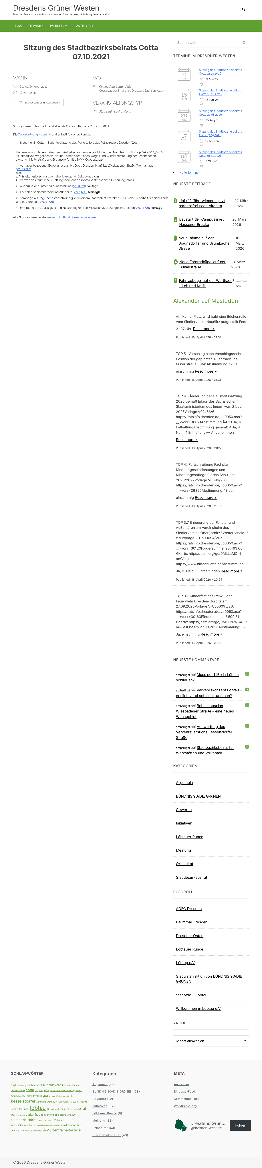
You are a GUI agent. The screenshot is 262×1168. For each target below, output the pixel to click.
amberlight (183, 674)
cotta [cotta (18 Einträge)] (30, 1090)
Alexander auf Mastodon (207, 300)
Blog (18, 25)
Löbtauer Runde (189, 836)
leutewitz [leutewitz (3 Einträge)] (83, 1102)
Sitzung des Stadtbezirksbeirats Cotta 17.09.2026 (220, 133)
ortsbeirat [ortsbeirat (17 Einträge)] (78, 1108)
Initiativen (184, 823)
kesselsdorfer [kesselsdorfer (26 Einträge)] (23, 1101)
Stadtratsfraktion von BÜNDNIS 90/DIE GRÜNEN (209, 978)
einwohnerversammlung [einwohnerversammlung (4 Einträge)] (62, 1090)
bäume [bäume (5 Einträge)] (76, 1084)
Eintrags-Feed (184, 1091)
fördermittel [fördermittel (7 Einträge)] (34, 1095)
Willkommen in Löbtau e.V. (198, 1008)
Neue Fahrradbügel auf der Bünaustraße (202, 264)
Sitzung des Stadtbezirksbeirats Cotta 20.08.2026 (220, 112)
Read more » (204, 328)
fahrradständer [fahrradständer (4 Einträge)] (18, 1095)
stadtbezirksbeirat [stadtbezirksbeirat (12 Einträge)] (24, 1119)
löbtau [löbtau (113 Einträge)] (38, 1108)
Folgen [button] (240, 1125)
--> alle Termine (188, 172)
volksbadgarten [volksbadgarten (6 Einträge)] (72, 1125)
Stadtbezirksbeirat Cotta (115, 111)
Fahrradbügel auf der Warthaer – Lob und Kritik (205, 283)
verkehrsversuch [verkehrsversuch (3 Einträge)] (44, 1125)
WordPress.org (185, 1106)
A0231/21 (142, 207)
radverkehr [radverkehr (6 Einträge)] (47, 1114)
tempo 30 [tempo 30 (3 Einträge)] (51, 1120)
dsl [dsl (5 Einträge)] (36, 1090)
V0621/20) (24, 169)
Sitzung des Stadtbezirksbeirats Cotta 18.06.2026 (220, 92)
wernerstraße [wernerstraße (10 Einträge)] (42, 1130)
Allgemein (184, 782)
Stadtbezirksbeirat (191, 877)
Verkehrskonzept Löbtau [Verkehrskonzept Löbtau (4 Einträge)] (23, 1125)
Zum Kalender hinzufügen (38, 102)
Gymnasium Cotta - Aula (115, 86)
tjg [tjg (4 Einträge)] (58, 1120)
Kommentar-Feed (187, 1098)
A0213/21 (46, 201)
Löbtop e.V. (185, 962)
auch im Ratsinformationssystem (74, 217)
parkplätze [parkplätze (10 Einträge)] (33, 1114)
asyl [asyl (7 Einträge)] (13, 1084)
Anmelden (181, 1084)
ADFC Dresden (189, 908)
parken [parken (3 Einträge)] (21, 1115)
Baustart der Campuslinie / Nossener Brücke (202, 222)
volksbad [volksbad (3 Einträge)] (57, 1125)
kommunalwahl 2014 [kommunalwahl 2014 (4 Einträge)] (46, 1101)
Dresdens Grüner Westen (56, 7)
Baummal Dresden (191, 922)
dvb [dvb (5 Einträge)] (41, 1090)
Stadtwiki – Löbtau (191, 995)
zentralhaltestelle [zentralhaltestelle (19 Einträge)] (66, 1130)
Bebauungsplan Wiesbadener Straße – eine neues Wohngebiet (205, 711)
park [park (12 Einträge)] (14, 1114)
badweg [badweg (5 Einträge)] (21, 1084)
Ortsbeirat (184, 863)
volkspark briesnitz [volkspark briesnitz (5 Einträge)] (21, 1130)
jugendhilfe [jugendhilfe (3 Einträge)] (68, 1096)
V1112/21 (79, 186)
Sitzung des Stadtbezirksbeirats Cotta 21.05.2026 (220, 71)
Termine (34, 25)
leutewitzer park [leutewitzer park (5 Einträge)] (20, 1108)
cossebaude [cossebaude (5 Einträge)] (18, 1090)
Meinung (183, 850)
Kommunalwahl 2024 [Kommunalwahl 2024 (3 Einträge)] (68, 1102)
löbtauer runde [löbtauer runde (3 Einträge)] (53, 1109)
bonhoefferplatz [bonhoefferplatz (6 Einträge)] (36, 1084)
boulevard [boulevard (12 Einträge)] (53, 1085)
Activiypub (84, 25)
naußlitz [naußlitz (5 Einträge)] (65, 1108)
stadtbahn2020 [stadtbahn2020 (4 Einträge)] (68, 1114)
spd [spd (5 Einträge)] (57, 1114)
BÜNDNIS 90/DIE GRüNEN (198, 796)
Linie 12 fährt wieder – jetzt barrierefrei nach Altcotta (202, 203)
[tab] (92, 156)
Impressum (58, 25)
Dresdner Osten (189, 935)
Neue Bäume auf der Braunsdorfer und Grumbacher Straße (204, 243)
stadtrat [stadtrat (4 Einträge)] (43, 1120)
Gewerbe (184, 809)
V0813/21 (80, 192)
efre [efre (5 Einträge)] (46, 1090)
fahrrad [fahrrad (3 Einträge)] (79, 1090)
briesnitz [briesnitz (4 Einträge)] (66, 1085)
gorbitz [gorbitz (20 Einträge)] (49, 1095)
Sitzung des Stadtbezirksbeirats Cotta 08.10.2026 (220, 153)
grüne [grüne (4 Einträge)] (59, 1095)
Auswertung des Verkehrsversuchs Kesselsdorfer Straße (204, 732)
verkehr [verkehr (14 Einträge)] (67, 1119)
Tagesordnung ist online (34, 134)
